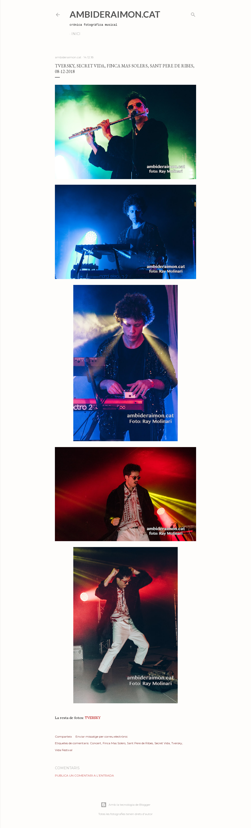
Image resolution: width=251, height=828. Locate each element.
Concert (95, 743)
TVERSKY (92, 718)
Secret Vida (162, 743)
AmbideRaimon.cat (115, 14)
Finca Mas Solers (114, 743)
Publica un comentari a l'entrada (84, 775)
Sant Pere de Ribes (140, 743)
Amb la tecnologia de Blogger (126, 805)
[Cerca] (193, 13)
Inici (75, 34)
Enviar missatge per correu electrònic (101, 736)
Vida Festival (63, 750)
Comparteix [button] (63, 736)
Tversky (176, 743)
